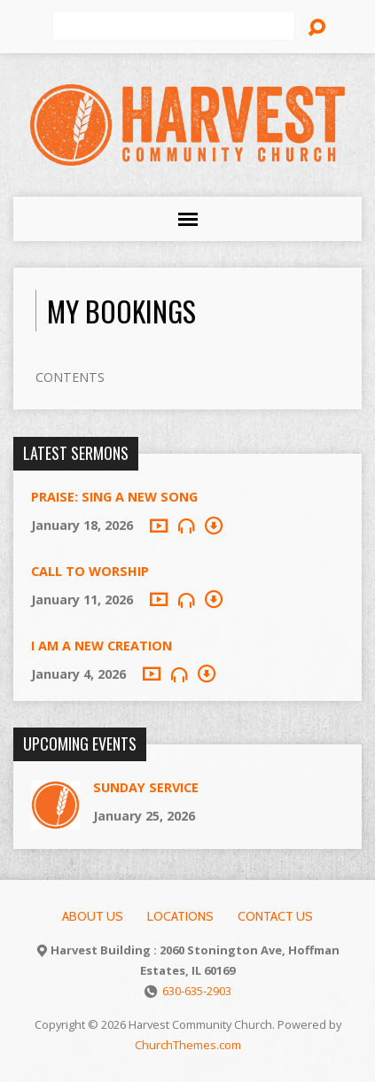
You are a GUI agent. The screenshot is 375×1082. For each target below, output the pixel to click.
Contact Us (275, 916)
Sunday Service (146, 787)
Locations (180, 916)
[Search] (173, 26)
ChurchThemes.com (188, 1045)
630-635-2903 (196, 991)
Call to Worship (90, 571)
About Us (92, 916)
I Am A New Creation (101, 645)
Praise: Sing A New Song (114, 496)
